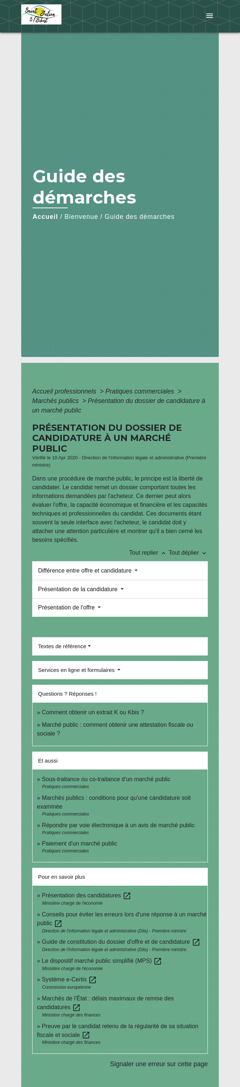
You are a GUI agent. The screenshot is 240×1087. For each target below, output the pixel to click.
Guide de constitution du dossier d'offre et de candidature (121, 942)
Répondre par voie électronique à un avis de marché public (118, 825)
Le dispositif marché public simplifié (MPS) (102, 961)
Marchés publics (56, 400)
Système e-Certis (69, 979)
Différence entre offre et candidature (85, 570)
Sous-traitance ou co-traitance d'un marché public (106, 779)
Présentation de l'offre (67, 607)
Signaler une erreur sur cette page (159, 1064)
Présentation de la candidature (78, 589)
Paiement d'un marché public (79, 843)
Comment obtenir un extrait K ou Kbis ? (93, 712)
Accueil (45, 216)
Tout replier (149, 553)
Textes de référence (62, 646)
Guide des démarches (140, 216)
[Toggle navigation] (209, 16)
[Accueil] (48, 16)
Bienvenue (81, 216)
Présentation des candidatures (86, 895)
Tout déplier (188, 553)
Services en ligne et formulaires (77, 670)
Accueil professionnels (65, 391)
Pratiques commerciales (140, 391)
